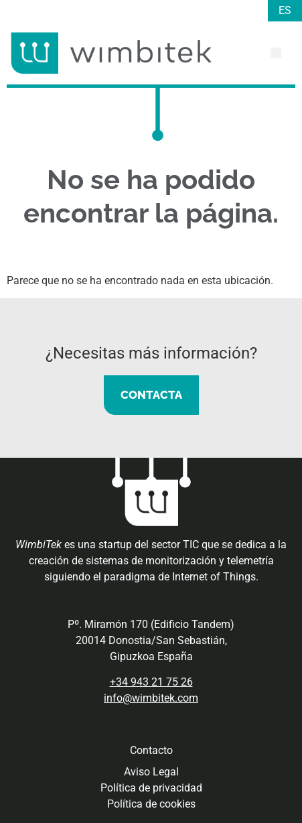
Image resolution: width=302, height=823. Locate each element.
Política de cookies (151, 804)
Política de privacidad (151, 787)
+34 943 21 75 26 (151, 682)
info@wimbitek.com (151, 698)
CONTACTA (151, 394)
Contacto (151, 750)
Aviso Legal (151, 771)
